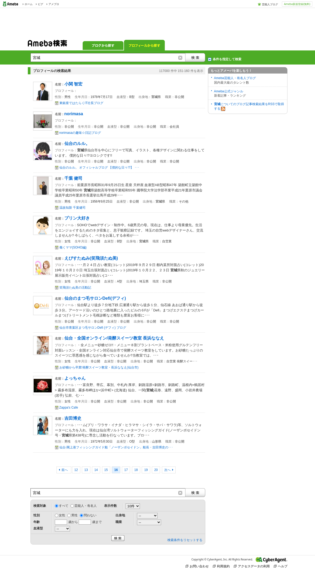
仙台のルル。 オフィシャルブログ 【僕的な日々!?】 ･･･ (99, 167)
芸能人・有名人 (85, 506)
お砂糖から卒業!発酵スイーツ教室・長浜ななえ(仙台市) (99, 367)
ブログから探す (103, 45)
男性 (74, 515)
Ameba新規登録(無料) (297, 4)
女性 (62, 515)
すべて (63, 506)
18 (136, 470)
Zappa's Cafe (68, 407)
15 (106, 470)
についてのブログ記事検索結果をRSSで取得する (249, 106)
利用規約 (221, 566)
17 (126, 470)
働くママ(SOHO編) (73, 247)
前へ (65, 470)
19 (146, 470)
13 (86, 470)
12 (76, 470)
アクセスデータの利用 (252, 566)
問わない (90, 515)
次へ (167, 470)
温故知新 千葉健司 (72, 207)
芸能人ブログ (270, 4)
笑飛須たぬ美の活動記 (75, 287)
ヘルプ (280, 566)
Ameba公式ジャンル (228, 91)
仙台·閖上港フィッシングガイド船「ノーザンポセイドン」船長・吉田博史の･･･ (116, 447)
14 (96, 470)
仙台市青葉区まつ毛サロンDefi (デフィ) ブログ (92, 327)
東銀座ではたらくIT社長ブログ (81, 103)
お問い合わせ (197, 566)
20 (156, 470)
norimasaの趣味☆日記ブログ (80, 133)
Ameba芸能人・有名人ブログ (235, 78)
